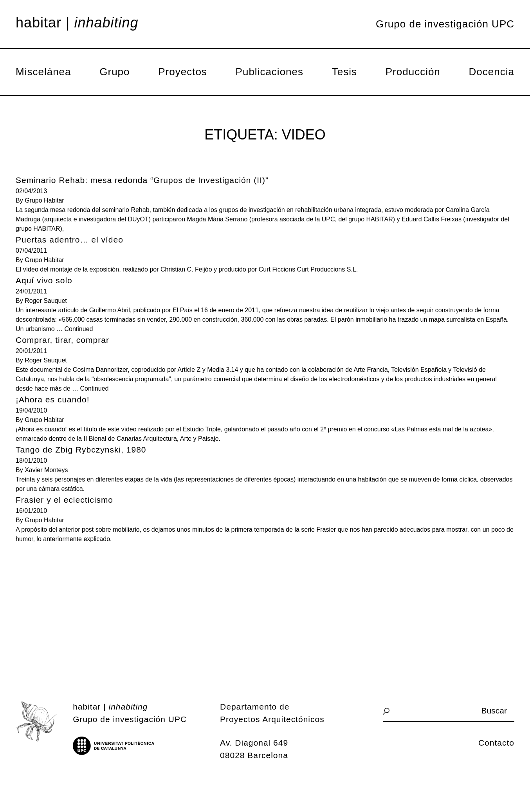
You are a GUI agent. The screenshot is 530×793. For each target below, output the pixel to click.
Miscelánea (43, 72)
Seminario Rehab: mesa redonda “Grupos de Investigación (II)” (142, 180)
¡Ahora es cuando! (53, 399)
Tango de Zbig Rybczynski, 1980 (81, 449)
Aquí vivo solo (44, 280)
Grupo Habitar (44, 200)
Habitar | (77, 23)
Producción (413, 72)
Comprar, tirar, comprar (62, 339)
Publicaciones (269, 72)
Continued (79, 329)
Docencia (491, 72)
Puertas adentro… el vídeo (69, 239)
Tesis (344, 72)
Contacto (496, 742)
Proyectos (182, 72)
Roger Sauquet (46, 300)
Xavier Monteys (46, 470)
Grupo (114, 72)
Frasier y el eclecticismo (64, 499)
